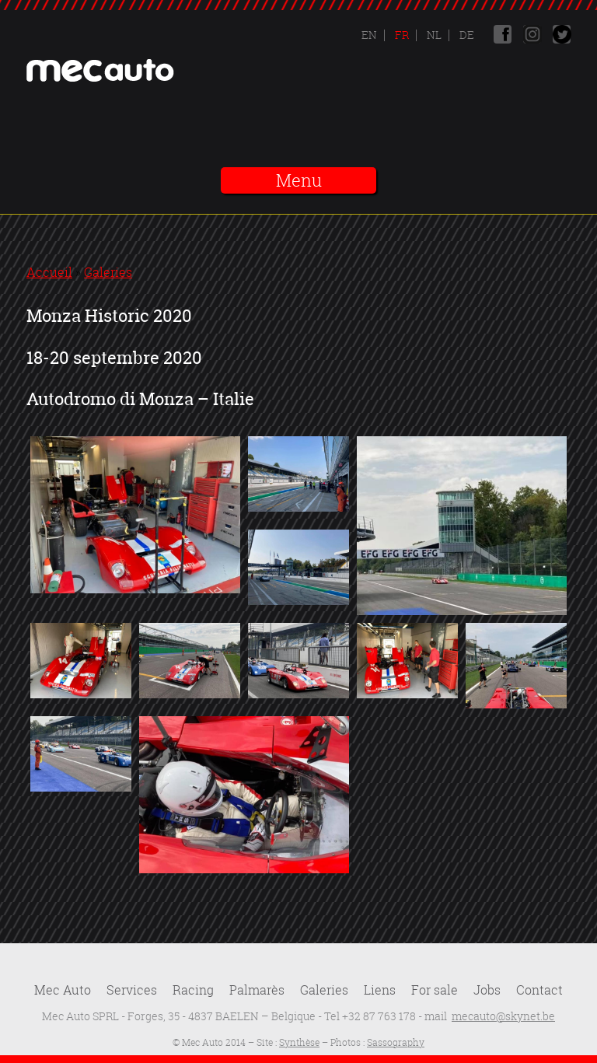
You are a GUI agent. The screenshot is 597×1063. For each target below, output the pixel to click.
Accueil (49, 272)
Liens (380, 989)
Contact (539, 989)
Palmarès (257, 989)
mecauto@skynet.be (503, 1016)
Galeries (108, 272)
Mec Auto (62, 989)
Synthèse (299, 1042)
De (465, 34)
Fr (401, 34)
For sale (434, 989)
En (369, 34)
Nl (433, 34)
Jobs (487, 989)
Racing (193, 989)
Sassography (395, 1042)
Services (131, 989)
